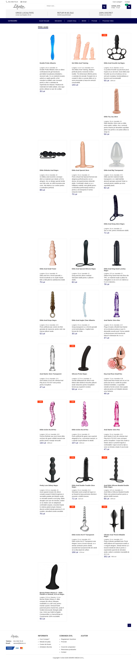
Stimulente (58, 21)
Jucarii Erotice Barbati (19, 57)
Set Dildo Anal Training (80, 63)
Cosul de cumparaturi (68, 647)
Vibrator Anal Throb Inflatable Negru (114, 535)
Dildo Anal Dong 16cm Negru (114, 224)
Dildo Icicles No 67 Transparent (83, 535)
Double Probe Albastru (48, 63)
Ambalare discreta (46, 647)
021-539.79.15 (12, 2)
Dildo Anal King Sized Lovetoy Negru (115, 269)
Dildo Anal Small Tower (48, 269)
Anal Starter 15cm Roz (112, 430)
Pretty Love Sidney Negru (49, 485)
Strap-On (12, 83)
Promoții (94, 21)
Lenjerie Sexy (14, 70)
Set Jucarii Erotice (17, 89)
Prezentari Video (16, 99)
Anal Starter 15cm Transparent (50, 374)
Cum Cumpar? (44, 639)
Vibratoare (13, 60)
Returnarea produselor (68, 649)
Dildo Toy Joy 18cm (111, 117)
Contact (127, 2)
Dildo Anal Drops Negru (48, 320)
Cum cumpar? (117, 2)
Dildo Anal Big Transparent (113, 170)
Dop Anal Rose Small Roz (113, 374)
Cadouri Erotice (16, 86)
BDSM (11, 73)
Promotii (12, 96)
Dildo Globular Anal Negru (49, 170)
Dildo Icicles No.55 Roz (48, 430)
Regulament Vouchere (68, 639)
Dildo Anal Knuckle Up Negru (114, 63)
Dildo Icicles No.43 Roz (80, 430)
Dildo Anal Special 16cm (80, 170)
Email (23, 2)
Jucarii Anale (14, 77)
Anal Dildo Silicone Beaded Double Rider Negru (116, 486)
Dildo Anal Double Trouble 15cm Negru (83, 486)
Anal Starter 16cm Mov (112, 320)
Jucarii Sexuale (44, 21)
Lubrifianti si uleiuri (17, 64)
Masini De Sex (14, 93)
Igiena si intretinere (17, 67)
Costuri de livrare (45, 644)
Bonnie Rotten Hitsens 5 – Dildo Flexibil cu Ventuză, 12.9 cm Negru (52, 593)
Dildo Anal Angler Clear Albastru (83, 320)
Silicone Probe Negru (79, 374)
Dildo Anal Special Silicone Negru (84, 269)
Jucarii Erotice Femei (18, 80)
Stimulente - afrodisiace (19, 54)
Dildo (11, 25)
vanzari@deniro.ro (19, 643)
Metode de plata (45, 642)
